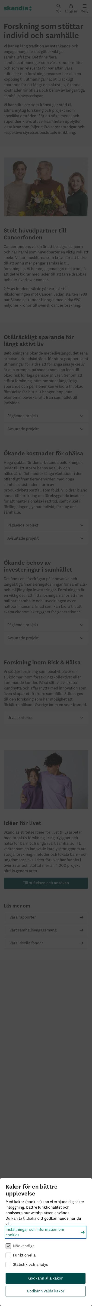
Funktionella (24, 1255)
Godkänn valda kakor (45, 1291)
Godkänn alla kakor (45, 1278)
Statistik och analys (30, 1264)
